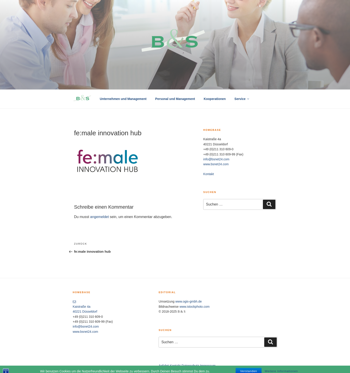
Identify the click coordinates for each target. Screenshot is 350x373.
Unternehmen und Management (123, 99)
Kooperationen (215, 99)
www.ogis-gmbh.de (188, 301)
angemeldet (99, 217)
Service (242, 99)
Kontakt (208, 174)
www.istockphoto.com (195, 306)
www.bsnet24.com (216, 164)
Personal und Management (175, 99)
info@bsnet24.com (216, 159)
